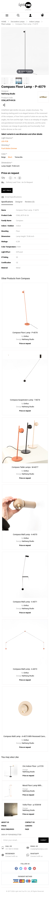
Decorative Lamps (18, 22)
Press (3, 826)
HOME (3, 22)
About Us (5, 822)
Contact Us (30, 822)
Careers (28, 826)
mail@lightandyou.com (39, 849)
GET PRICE (7, 190)
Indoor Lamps (34, 22)
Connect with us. (11, 856)
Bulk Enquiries (7, 829)
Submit (43, 840)
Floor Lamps (6, 24)
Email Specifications (11, 197)
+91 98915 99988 (11, 849)
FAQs (27, 829)
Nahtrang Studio (8, 94)
